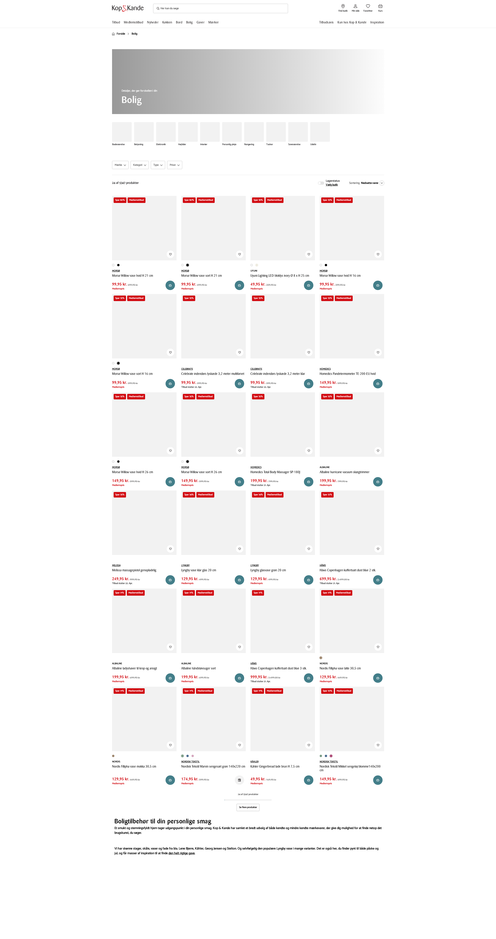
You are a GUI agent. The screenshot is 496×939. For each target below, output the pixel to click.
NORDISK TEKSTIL (190, 762)
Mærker (213, 22)
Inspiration (377, 22)
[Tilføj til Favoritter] (170, 254)
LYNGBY (185, 565)
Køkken (167, 22)
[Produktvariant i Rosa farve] (193, 756)
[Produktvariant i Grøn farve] (182, 756)
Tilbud (116, 22)
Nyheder (152, 22)
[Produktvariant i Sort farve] (118, 265)
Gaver (200, 22)
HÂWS (323, 565)
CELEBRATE (187, 369)
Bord (179, 22)
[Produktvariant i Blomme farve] (331, 756)
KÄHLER (254, 762)
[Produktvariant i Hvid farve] (113, 265)
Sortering (354, 183)
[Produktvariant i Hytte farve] (250, 756)
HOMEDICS (325, 369)
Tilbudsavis (326, 22)
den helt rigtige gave (181, 853)
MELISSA (116, 565)
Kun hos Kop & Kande (352, 22)
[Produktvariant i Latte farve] (321, 658)
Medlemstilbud (133, 22)
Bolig (189, 22)
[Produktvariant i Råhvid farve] (257, 265)
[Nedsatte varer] (372, 183)
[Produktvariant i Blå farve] (188, 756)
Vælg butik (332, 185)
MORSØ (116, 271)
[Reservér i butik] (170, 285)
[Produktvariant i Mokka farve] (325, 656)
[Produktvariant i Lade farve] (253, 756)
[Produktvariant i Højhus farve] (259, 756)
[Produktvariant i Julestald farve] (256, 756)
